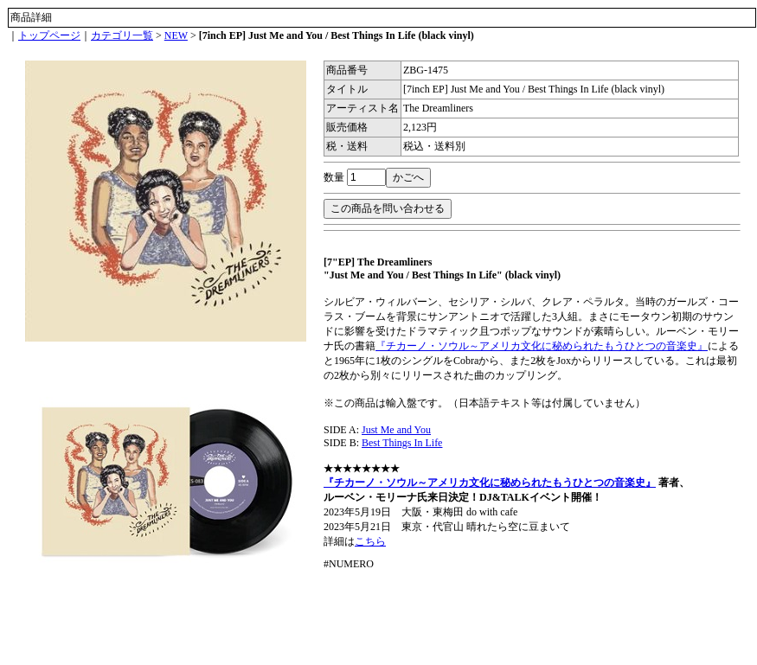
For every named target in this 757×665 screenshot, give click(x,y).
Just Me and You (396, 430)
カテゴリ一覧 (122, 35)
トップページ (49, 35)
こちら (370, 541)
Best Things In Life (402, 443)
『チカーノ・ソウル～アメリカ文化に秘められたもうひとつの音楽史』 (541, 346)
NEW (176, 35)
